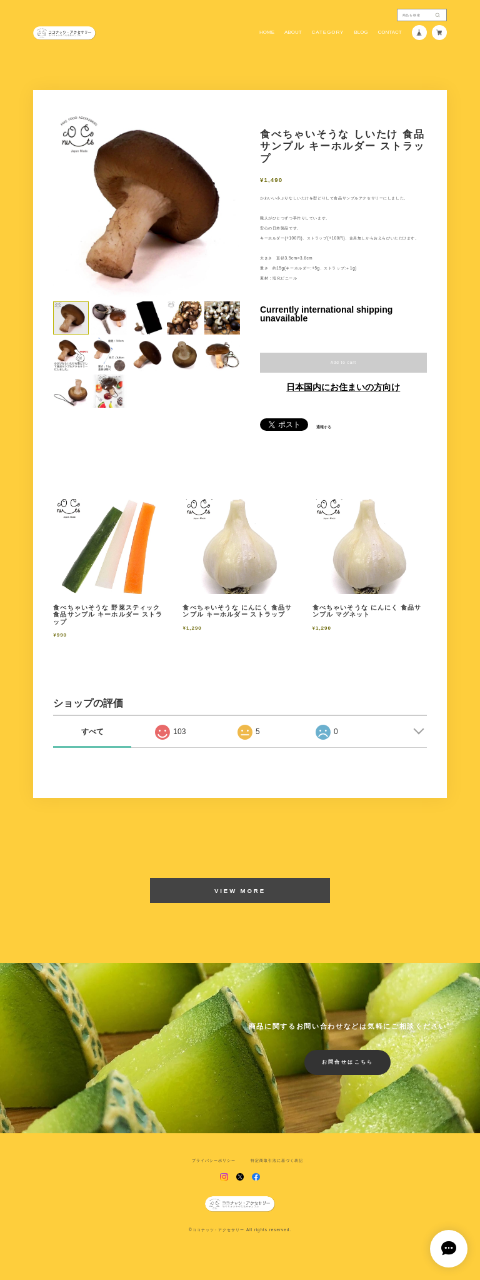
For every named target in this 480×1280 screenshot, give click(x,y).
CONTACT (390, 32)
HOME (266, 32)
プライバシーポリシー (214, 1160)
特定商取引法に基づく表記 (277, 1160)
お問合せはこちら (348, 1062)
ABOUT (293, 32)
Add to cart (343, 362)
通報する (323, 427)
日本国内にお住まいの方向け (343, 387)
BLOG (361, 32)
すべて (92, 731)
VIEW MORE (240, 890)
